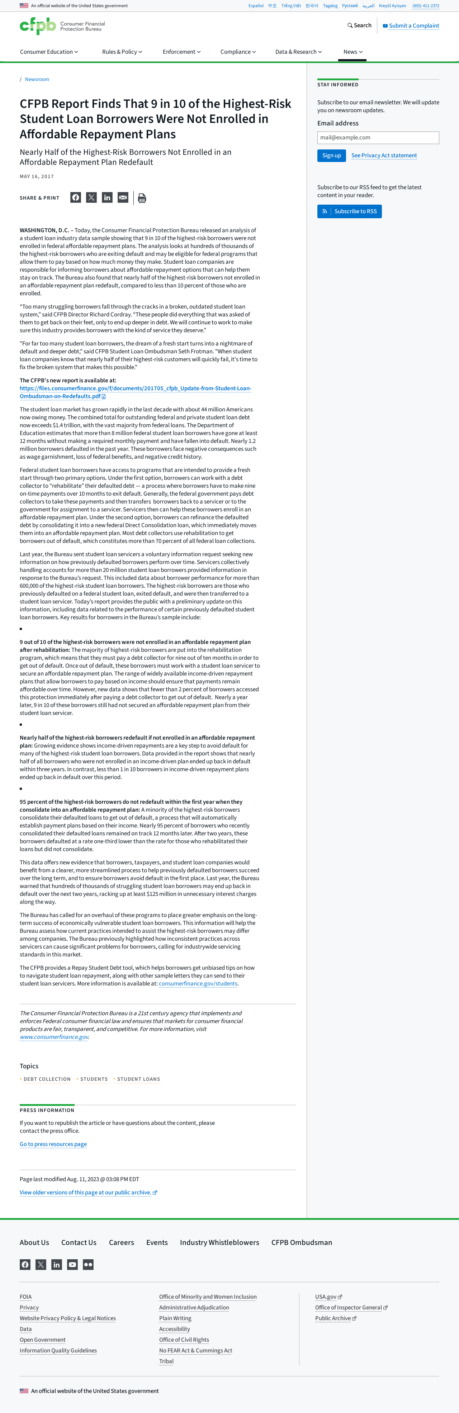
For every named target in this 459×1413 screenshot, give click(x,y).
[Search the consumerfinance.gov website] (359, 26)
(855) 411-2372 (425, 6)
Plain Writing (175, 1318)
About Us (34, 1242)
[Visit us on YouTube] (72, 1264)
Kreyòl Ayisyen (392, 6)
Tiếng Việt (291, 6)
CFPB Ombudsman (301, 1242)
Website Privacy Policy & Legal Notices (68, 1318)
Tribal (166, 1361)
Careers (121, 1242)
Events (157, 1242)
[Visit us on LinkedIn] (56, 1264)
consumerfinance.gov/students (198, 983)
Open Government (43, 1340)
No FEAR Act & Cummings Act (195, 1350)
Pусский (350, 6)
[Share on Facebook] (75, 196)
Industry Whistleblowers (219, 1242)
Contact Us (78, 1242)
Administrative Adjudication (194, 1307)
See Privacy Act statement (384, 155)
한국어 (312, 6)
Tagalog (330, 6)
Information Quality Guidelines (58, 1350)
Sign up (331, 155)
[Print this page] (142, 198)
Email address (338, 124)
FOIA (26, 1297)
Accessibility (174, 1329)
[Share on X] (91, 196)
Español (256, 6)
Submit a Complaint (411, 26)
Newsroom (37, 79)
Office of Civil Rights (184, 1340)
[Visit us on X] (41, 1264)
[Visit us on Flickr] (88, 1264)
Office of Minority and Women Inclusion (208, 1297)
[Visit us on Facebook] (25, 1264)
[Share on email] (123, 196)
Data (26, 1329)
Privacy (29, 1307)
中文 (272, 6)
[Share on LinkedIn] (107, 196)
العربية (368, 6)
